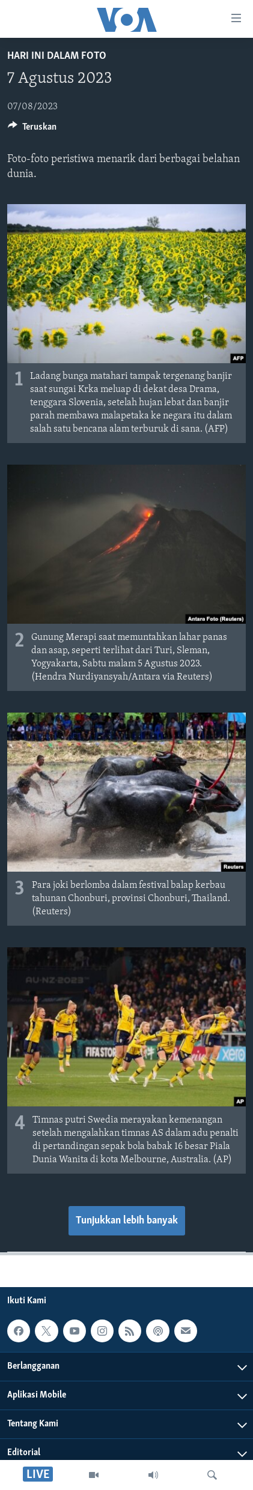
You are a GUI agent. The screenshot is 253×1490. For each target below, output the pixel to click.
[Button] (32, 129)
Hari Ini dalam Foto (56, 56)
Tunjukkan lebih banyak (127, 1220)
